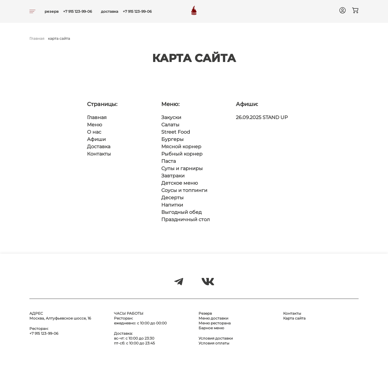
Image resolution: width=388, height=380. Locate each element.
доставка (109, 11)
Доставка (98, 146)
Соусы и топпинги (184, 190)
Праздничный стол (185, 219)
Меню (94, 125)
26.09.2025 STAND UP (262, 117)
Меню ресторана (215, 323)
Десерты (172, 197)
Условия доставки (216, 338)
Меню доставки (213, 318)
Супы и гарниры (182, 168)
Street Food (175, 132)
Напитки (172, 205)
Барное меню (211, 328)
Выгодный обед (181, 212)
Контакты (99, 154)
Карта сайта (294, 318)
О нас (94, 132)
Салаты (170, 125)
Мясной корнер (181, 146)
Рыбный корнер (181, 154)
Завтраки (173, 176)
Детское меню (179, 183)
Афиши (96, 139)
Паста (168, 161)
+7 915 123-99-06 (77, 11)
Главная (36, 38)
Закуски (171, 117)
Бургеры (172, 139)
